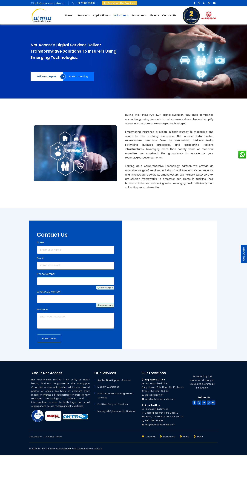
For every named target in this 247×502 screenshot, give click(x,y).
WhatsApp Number (49, 292)
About (153, 15)
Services (83, 15)
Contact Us (169, 15)
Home (68, 15)
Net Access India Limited (87, 449)
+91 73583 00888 (85, 3)
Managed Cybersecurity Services (117, 411)
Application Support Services (114, 380)
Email (40, 259)
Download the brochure (119, 3)
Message (42, 310)
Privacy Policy (54, 437)
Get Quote (243, 254)
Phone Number (46, 274)
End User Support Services (113, 404)
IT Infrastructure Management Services (115, 396)
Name (40, 243)
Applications (100, 15)
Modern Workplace (108, 387)
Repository (35, 437)
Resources (138, 15)
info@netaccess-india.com (50, 3)
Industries (120, 15)
